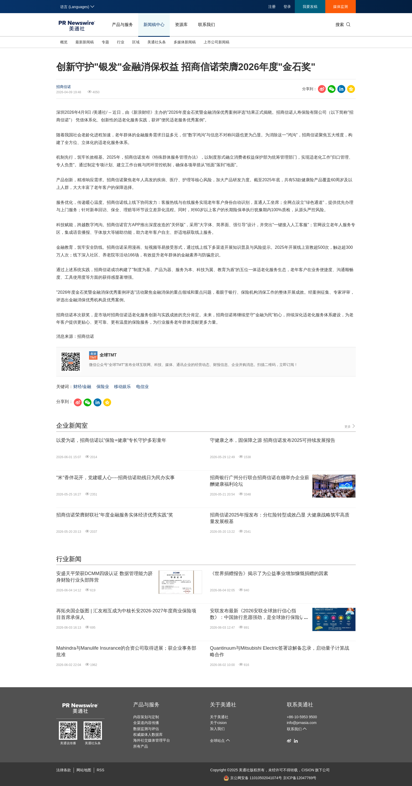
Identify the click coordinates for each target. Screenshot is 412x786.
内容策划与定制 (146, 717)
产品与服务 (122, 24)
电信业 (142, 386)
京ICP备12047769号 (300, 778)
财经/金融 (82, 386)
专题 (105, 42)
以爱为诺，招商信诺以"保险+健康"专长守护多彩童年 (111, 440)
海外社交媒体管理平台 (151, 740)
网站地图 (83, 770)
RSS (100, 770)
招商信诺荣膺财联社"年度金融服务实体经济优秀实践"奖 (114, 515)
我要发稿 (310, 6)
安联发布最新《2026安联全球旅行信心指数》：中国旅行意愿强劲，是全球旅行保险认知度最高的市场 (259, 614)
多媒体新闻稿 (185, 42)
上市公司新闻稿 (216, 42)
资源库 (181, 24)
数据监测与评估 (146, 729)
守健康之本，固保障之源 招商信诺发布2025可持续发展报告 (272, 440)
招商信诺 (63, 87)
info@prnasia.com (302, 723)
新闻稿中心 (153, 24)
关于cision (218, 723)
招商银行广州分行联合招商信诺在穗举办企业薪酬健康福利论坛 (259, 481)
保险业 (102, 386)
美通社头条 (156, 42)
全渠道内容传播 (146, 723)
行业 (120, 42)
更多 (350, 426)
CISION (307, 770)
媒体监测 (340, 6)
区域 (136, 42)
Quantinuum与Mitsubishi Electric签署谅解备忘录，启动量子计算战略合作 (279, 651)
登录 (287, 6)
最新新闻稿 (84, 42)
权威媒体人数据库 (148, 734)
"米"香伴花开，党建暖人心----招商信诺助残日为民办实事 (115, 477)
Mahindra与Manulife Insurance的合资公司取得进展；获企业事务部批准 (126, 651)
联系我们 (206, 24)
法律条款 (63, 770)
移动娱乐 (122, 386)
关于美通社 (223, 704)
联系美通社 (300, 704)
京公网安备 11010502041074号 (253, 778)
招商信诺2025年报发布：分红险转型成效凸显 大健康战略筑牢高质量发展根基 (279, 518)
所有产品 (140, 746)
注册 (272, 6)
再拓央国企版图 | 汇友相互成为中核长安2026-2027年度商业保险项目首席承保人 (126, 614)
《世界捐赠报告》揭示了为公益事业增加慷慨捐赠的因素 (269, 573)
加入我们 (217, 729)
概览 (64, 42)
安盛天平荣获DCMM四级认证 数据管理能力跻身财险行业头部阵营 (104, 577)
